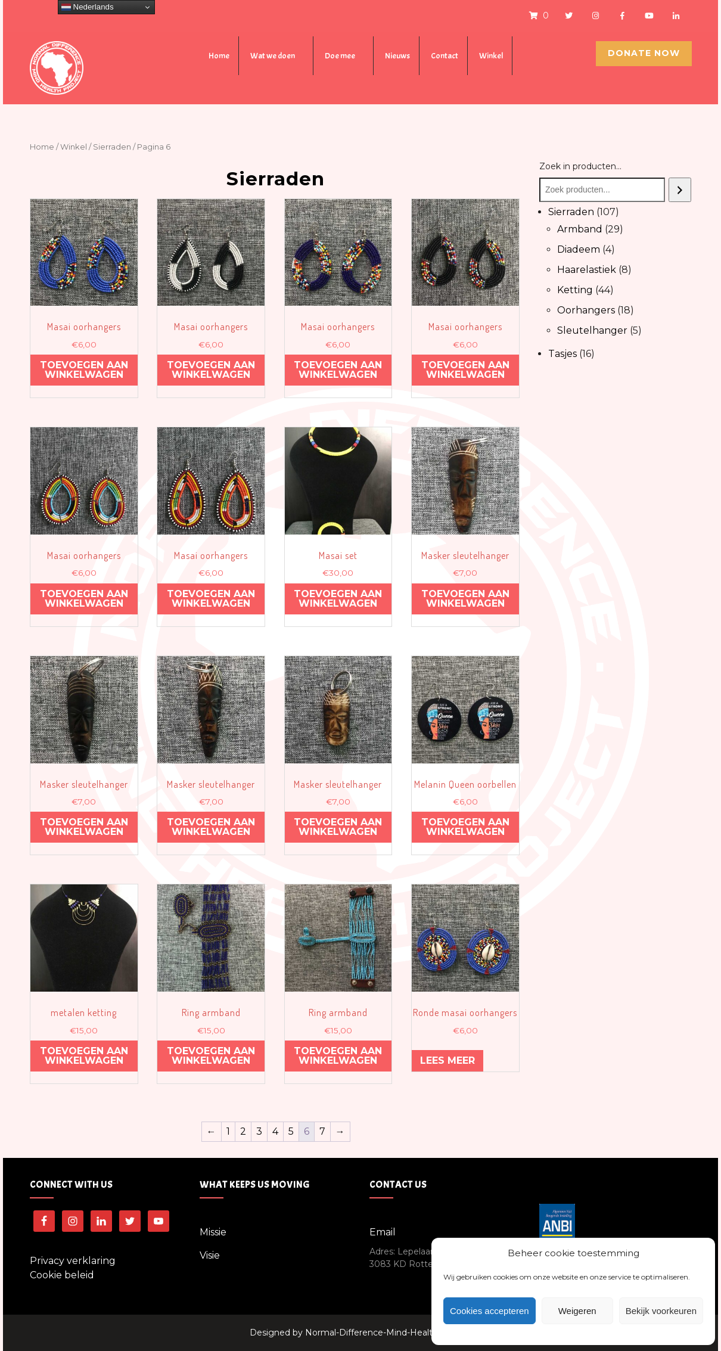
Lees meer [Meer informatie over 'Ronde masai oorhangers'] (447, 1060)
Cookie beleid (62, 1275)
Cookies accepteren (489, 1311)
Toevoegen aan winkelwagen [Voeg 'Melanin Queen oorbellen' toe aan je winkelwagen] (465, 826)
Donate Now (644, 53)
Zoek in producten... (580, 166)
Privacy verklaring (73, 1260)
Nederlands (87, 7)
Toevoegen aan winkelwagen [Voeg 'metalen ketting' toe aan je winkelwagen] (84, 1055)
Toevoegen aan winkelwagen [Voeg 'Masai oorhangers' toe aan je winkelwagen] (84, 369)
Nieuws (397, 56)
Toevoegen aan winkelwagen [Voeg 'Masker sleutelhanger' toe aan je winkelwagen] (465, 598)
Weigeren (577, 1311)
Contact (444, 56)
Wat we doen (272, 56)
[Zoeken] (680, 190)
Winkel (491, 56)
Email (382, 1232)
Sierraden (112, 146)
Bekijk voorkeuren (661, 1311)
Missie (213, 1232)
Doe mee (340, 56)
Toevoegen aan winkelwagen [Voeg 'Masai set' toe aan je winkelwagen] (338, 598)
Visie (210, 1255)
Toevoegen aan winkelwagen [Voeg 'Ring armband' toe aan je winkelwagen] (211, 1055)
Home (219, 56)
